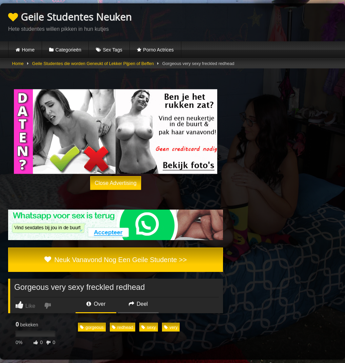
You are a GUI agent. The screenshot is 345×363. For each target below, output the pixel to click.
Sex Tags (112, 49)
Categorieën (68, 49)
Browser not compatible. (257, 21)
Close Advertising (116, 183)
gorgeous (91, 327)
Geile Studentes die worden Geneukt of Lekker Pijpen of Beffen (93, 63)
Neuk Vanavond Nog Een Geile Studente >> (115, 259)
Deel (138, 304)
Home (28, 49)
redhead (122, 327)
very (171, 327)
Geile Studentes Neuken (69, 16)
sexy (148, 327)
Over (95, 304)
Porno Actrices (158, 49)
